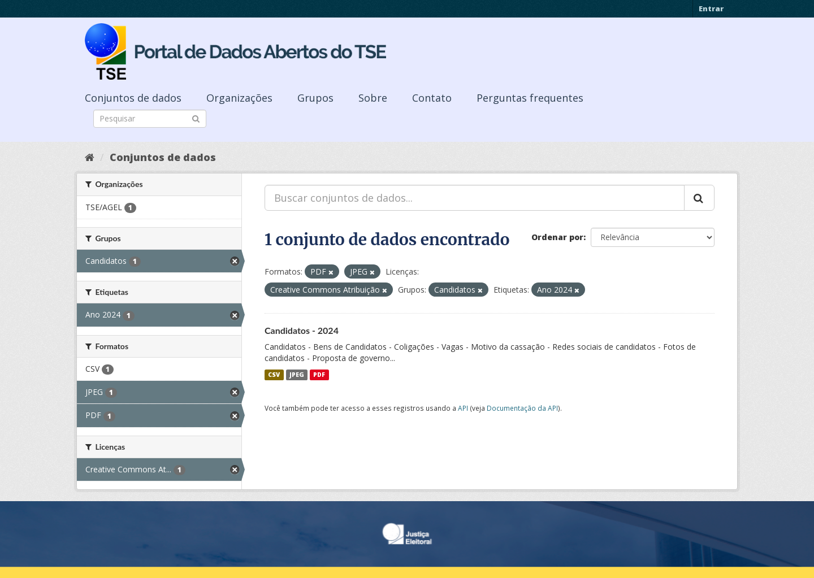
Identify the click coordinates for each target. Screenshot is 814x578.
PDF (319, 375)
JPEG (296, 375)
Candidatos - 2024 (302, 330)
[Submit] (196, 118)
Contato (432, 98)
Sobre (372, 98)
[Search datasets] (149, 119)
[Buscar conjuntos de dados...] (475, 198)
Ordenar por (557, 237)
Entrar (711, 8)
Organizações (239, 98)
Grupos (315, 98)
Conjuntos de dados (133, 98)
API (463, 407)
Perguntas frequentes (530, 98)
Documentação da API (522, 407)
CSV (274, 375)
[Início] (89, 157)
